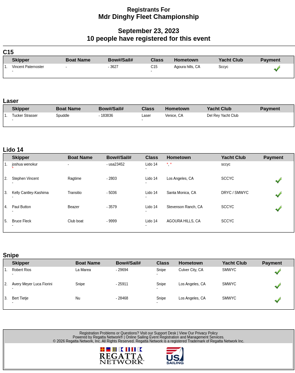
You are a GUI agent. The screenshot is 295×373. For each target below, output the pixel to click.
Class (157, 60)
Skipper (21, 60)
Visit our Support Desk (158, 333)
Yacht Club (231, 60)
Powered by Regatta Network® (98, 337)
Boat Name (78, 60)
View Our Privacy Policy (198, 333)
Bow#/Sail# (120, 60)
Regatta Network (79, 341)
